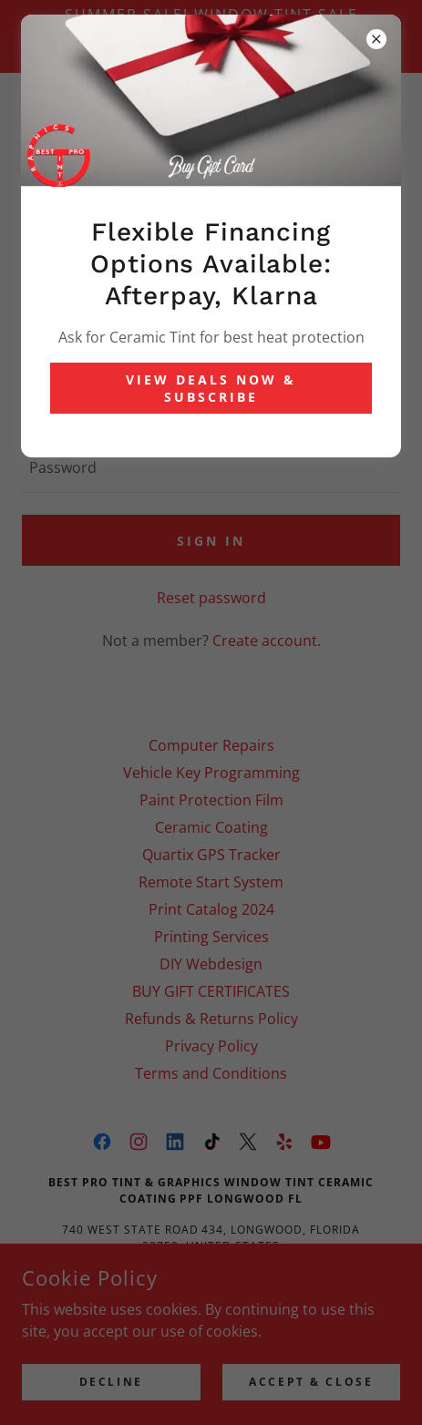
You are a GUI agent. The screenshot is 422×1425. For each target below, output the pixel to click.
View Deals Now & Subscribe (211, 388)
